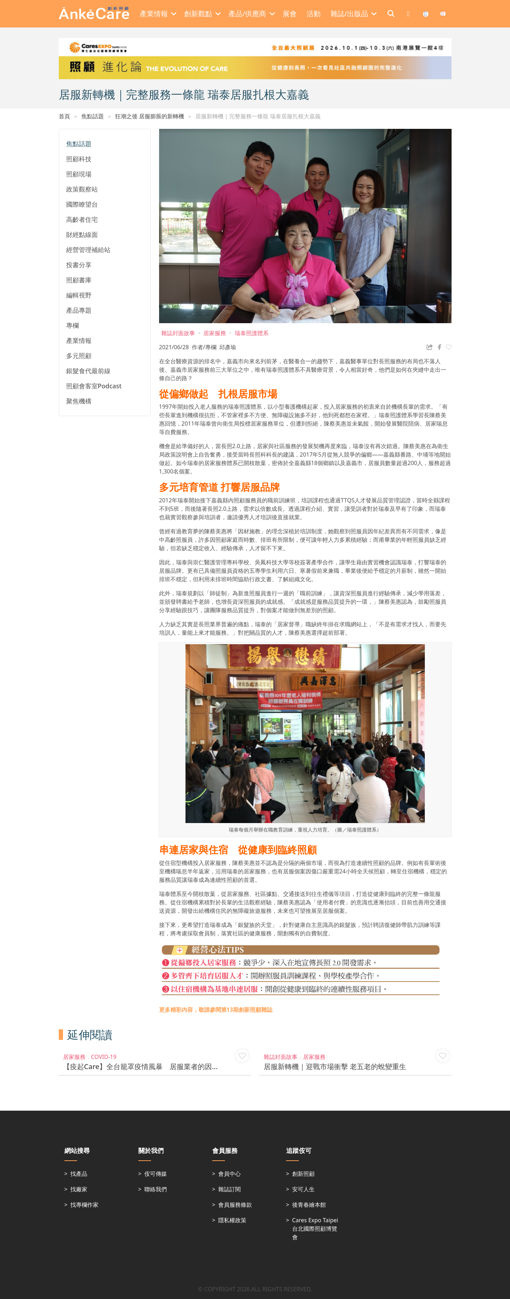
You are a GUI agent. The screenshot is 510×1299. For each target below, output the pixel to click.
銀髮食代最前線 (88, 370)
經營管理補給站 (88, 249)
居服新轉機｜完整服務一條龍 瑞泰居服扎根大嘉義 (258, 116)
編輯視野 (79, 295)
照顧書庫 (79, 280)
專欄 (72, 325)
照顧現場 (79, 174)
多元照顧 (79, 355)
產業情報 (79, 340)
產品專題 (79, 310)
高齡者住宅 (82, 219)
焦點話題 (92, 116)
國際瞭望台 (82, 204)
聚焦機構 (79, 401)
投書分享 (79, 265)
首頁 (64, 116)
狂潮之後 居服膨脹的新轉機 (149, 116)
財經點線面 (82, 234)
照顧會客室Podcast (94, 386)
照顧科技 (79, 159)
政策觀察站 (82, 189)
